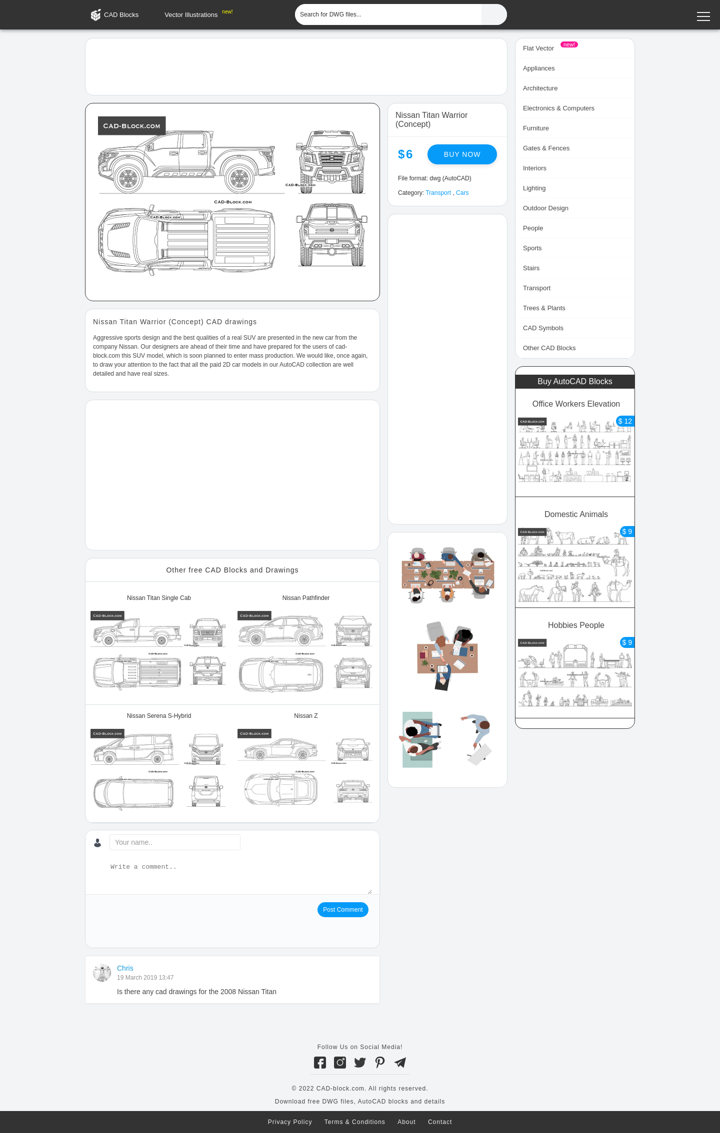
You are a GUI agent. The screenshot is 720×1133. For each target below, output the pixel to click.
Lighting (534, 188)
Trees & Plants (544, 308)
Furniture (536, 128)
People (533, 228)
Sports (532, 248)
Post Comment (342, 909)
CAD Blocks (121, 14)
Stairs (531, 268)
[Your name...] (175, 842)
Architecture (540, 88)
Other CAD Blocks (549, 348)
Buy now (462, 154)
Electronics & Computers (558, 108)
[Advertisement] (296, 65)
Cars (462, 192)
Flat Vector (538, 48)
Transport (438, 192)
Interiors (534, 168)
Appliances (539, 68)
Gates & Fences (546, 148)
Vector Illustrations (191, 14)
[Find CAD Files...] (494, 14)
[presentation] (169, 921)
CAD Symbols (543, 328)
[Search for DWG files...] (388, 14)
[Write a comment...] (240, 878)
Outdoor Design (545, 208)
